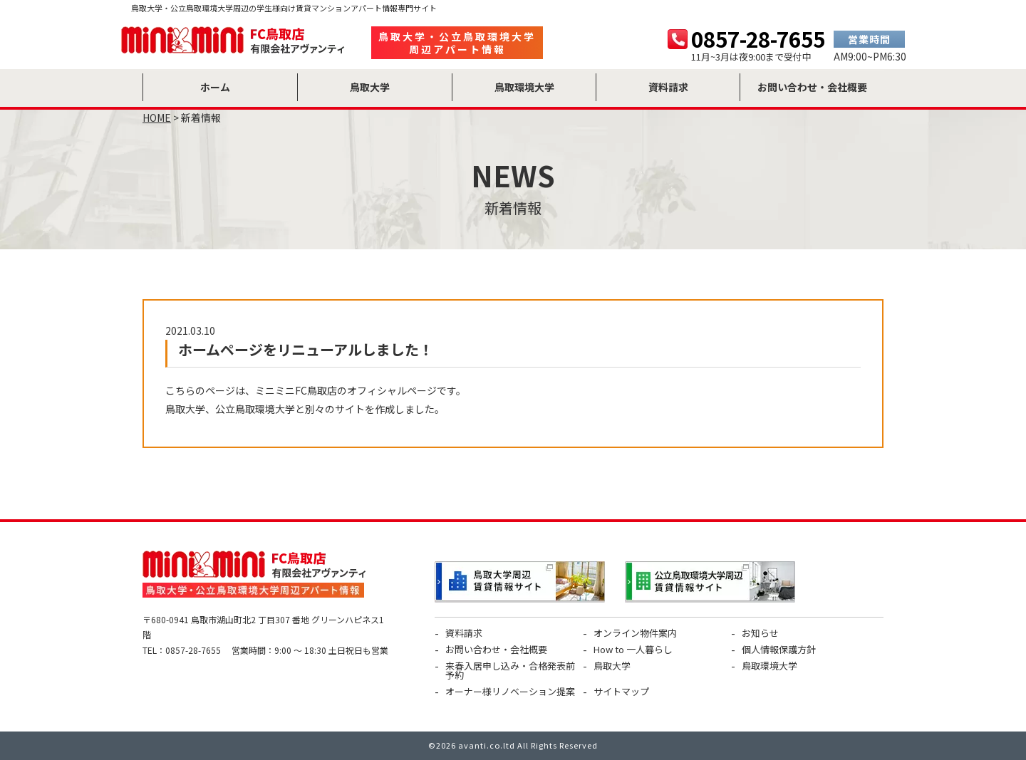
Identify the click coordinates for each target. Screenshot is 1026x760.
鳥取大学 (612, 665)
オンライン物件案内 (635, 632)
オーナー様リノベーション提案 (510, 691)
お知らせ (760, 632)
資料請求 (463, 632)
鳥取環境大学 (769, 665)
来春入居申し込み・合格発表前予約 (510, 670)
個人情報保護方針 (779, 649)
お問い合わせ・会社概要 (496, 649)
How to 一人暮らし (633, 649)
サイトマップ (621, 691)
